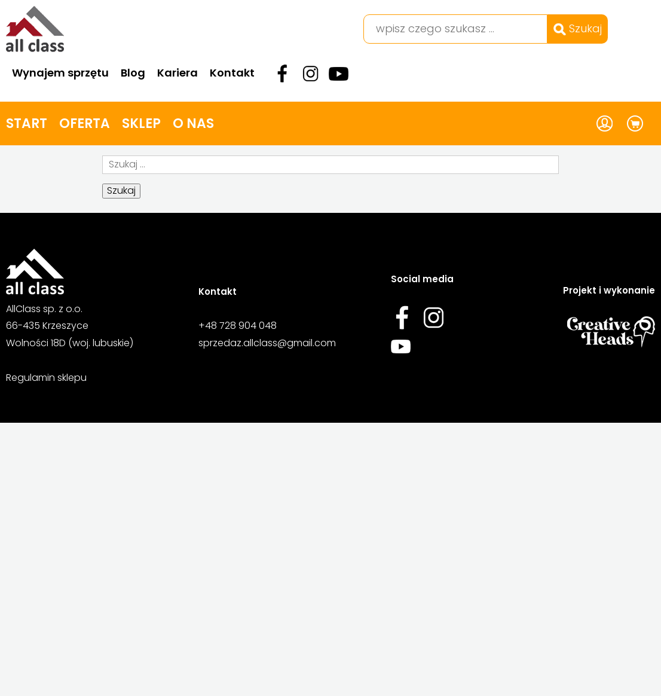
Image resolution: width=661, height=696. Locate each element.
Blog (133, 72)
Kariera (177, 72)
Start (26, 123)
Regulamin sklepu (46, 377)
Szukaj (577, 28)
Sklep (141, 123)
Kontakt (232, 72)
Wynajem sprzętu (60, 72)
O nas (193, 123)
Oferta (84, 123)
